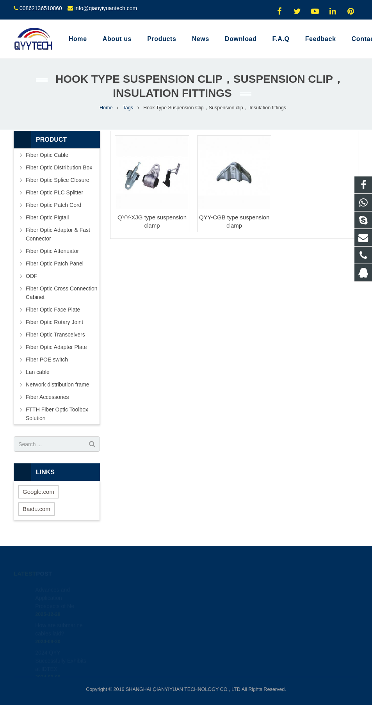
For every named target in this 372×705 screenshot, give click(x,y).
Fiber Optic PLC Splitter (54, 192)
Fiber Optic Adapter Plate (56, 347)
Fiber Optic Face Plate (53, 309)
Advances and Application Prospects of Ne (54, 587)
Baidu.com (36, 509)
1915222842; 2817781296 (229, 588)
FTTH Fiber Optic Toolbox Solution (57, 413)
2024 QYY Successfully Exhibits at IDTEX (60, 650)
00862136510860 (41, 8)
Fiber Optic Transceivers (55, 334)
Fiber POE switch (47, 359)
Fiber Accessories (47, 397)
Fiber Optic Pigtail (47, 217)
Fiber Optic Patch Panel (55, 263)
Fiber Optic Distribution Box (59, 167)
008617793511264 (220, 599)
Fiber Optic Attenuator (52, 251)
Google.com (38, 491)
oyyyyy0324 (213, 633)
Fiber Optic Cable (47, 155)
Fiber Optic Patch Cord (53, 205)
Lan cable (38, 372)
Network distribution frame (57, 384)
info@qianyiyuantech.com (106, 8)
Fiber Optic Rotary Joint (54, 322)
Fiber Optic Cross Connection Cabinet (62, 292)
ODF (31, 276)
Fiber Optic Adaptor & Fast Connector (58, 234)
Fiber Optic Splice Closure (57, 180)
